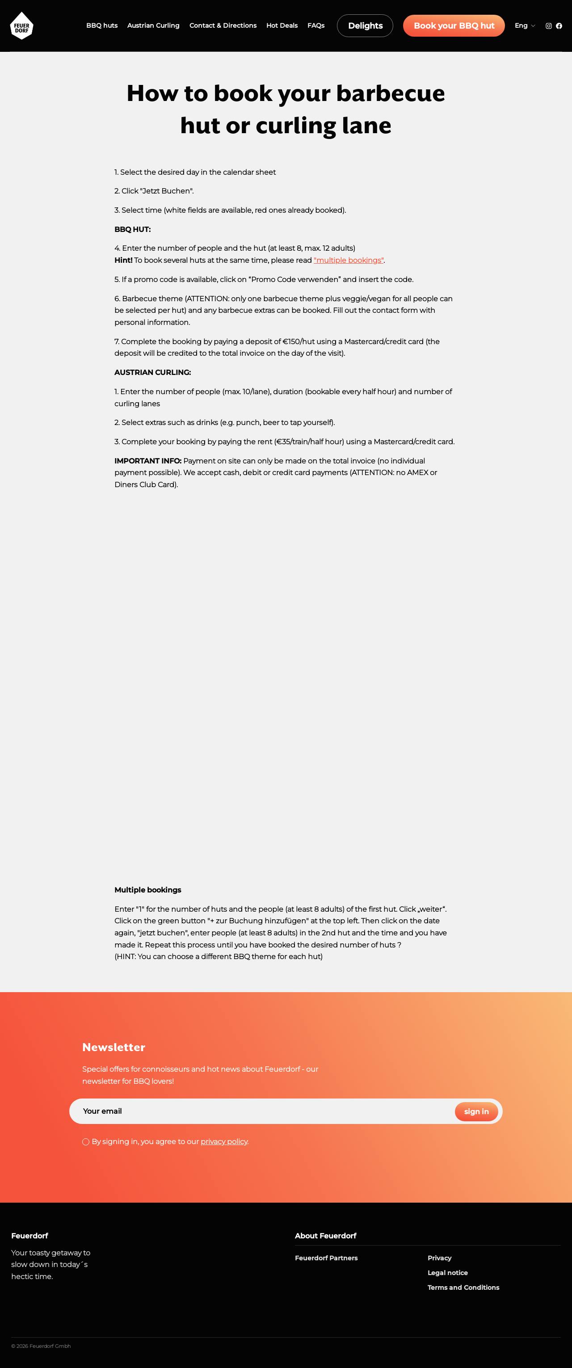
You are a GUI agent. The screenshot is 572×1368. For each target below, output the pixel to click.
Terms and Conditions (463, 1288)
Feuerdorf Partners (326, 1258)
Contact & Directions (249, 25)
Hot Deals (308, 25)
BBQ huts (128, 25)
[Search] (286, 1111)
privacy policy (224, 1141)
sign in (475, 1111)
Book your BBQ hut (463, 26)
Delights (388, 26)
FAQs (342, 25)
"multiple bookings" (348, 260)
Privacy (439, 1258)
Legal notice (448, 1273)
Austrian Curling (180, 25)
